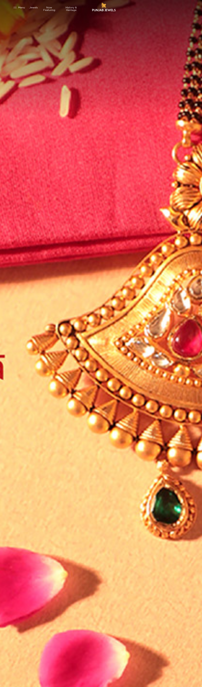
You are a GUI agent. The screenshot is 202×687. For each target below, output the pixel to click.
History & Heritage (71, 8)
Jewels (33, 7)
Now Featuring (49, 8)
